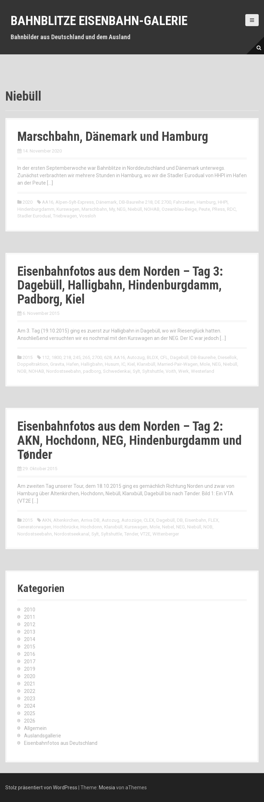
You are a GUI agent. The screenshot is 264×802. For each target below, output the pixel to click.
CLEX (149, 520)
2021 (29, 684)
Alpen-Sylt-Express (74, 202)
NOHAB (152, 209)
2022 (29, 691)
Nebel (168, 526)
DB (180, 520)
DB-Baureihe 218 (135, 202)
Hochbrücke (65, 526)
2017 (29, 661)
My (112, 209)
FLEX (213, 520)
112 (45, 357)
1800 (56, 357)
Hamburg (206, 202)
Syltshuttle (152, 371)
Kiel (131, 364)
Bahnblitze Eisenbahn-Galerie (99, 20)
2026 (29, 721)
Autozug (136, 357)
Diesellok (227, 357)
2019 (29, 669)
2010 (29, 609)
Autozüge (131, 520)
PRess (218, 209)
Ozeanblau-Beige (179, 209)
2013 (29, 632)
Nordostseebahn (63, 371)
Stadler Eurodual (34, 216)
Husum (112, 364)
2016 (29, 654)
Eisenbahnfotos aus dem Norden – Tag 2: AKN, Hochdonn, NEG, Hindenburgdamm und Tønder (129, 440)
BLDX (152, 357)
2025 (29, 713)
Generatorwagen (34, 526)
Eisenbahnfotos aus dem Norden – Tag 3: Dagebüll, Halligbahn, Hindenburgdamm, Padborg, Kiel (120, 285)
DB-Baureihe (203, 357)
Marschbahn (94, 209)
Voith (171, 371)
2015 (27, 357)
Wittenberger (165, 534)
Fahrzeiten (183, 202)
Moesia (107, 787)
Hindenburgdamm (35, 209)
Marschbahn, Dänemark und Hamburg (112, 136)
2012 (29, 624)
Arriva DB (90, 520)
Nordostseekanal (71, 534)
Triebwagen (65, 216)
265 (86, 357)
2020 (27, 202)
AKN (46, 520)
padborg (92, 371)
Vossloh (87, 216)
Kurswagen (67, 209)
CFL (164, 357)
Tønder (131, 534)
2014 (29, 639)
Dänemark (106, 202)
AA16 (47, 202)
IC (123, 364)
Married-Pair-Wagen (177, 364)
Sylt (136, 371)
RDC (231, 209)
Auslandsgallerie (42, 735)
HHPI (223, 202)
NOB (21, 371)
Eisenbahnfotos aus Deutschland (60, 743)
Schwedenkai (117, 371)
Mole (205, 364)
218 (67, 357)
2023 (29, 698)
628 (108, 357)
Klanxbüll (146, 364)
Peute (204, 209)
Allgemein (35, 728)
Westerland (202, 371)
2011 (29, 617)
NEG (121, 209)
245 (76, 357)
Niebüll (135, 209)
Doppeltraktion (32, 364)
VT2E (145, 534)
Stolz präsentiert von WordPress (41, 787)
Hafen (72, 364)
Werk (183, 371)
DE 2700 (163, 202)
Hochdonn (91, 526)
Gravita (57, 364)
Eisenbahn (195, 520)
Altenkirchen (66, 520)
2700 (97, 357)
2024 (29, 706)
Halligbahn (92, 364)
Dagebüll (179, 357)
